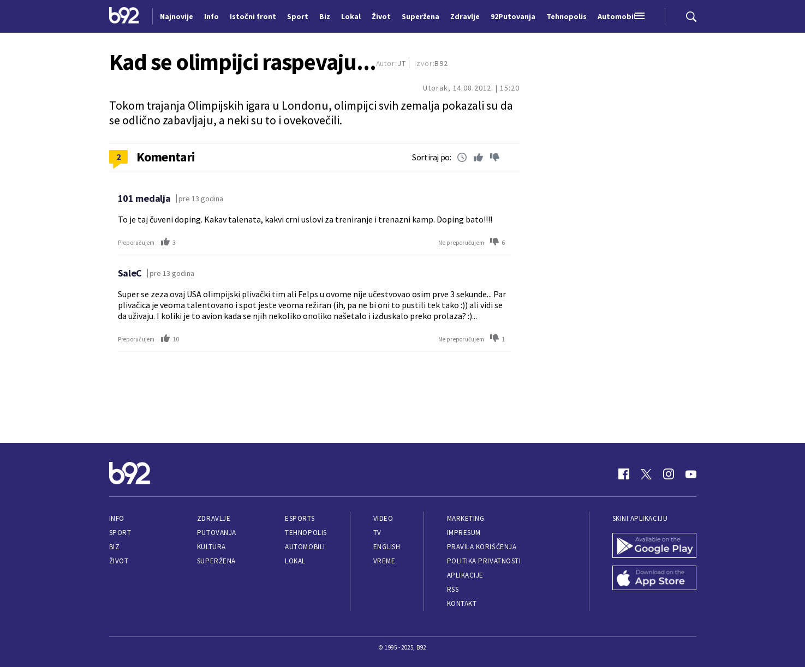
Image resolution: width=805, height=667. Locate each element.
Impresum (464, 532)
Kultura (211, 546)
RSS (453, 589)
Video (383, 518)
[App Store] (654, 579)
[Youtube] (690, 473)
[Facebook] (623, 473)
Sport (120, 532)
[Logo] (124, 16)
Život (119, 561)
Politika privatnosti (484, 561)
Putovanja (216, 532)
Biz (114, 546)
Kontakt (462, 603)
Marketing (466, 518)
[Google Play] (654, 546)
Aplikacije (465, 575)
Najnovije (176, 16)
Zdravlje (213, 518)
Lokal (295, 561)
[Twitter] (646, 473)
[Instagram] (668, 473)
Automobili (305, 546)
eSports (299, 518)
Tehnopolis (305, 532)
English (387, 546)
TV (377, 532)
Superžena (216, 561)
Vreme (384, 561)
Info (116, 518)
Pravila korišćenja (482, 546)
